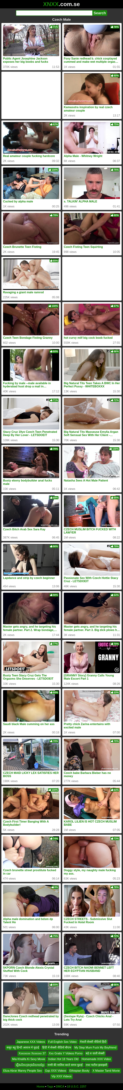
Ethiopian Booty (79, 1070)
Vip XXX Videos (61, 1076)
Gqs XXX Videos (55, 1070)
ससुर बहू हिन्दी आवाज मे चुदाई (23, 1047)
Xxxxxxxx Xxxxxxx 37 (32, 1053)
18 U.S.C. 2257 (76, 1086)
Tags (50, 1086)
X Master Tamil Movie (106, 1070)
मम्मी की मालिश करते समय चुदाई (65, 1064)
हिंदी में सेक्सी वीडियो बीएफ (56, 1047)
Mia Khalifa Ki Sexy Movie (28, 1059)
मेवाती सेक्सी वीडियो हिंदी (93, 1041)
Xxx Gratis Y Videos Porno (66, 1053)
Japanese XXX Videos (31, 1041)
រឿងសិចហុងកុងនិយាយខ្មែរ (30, 1064)
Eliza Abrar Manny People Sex (22, 1070)
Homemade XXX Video (96, 1059)
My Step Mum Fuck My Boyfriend (95, 1047)
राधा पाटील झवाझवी (96, 1064)
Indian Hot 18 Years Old (63, 1059)
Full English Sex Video (62, 1041)
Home (41, 1086)
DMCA (60, 1086)
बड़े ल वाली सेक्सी (95, 1053)
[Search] (54, 13)
